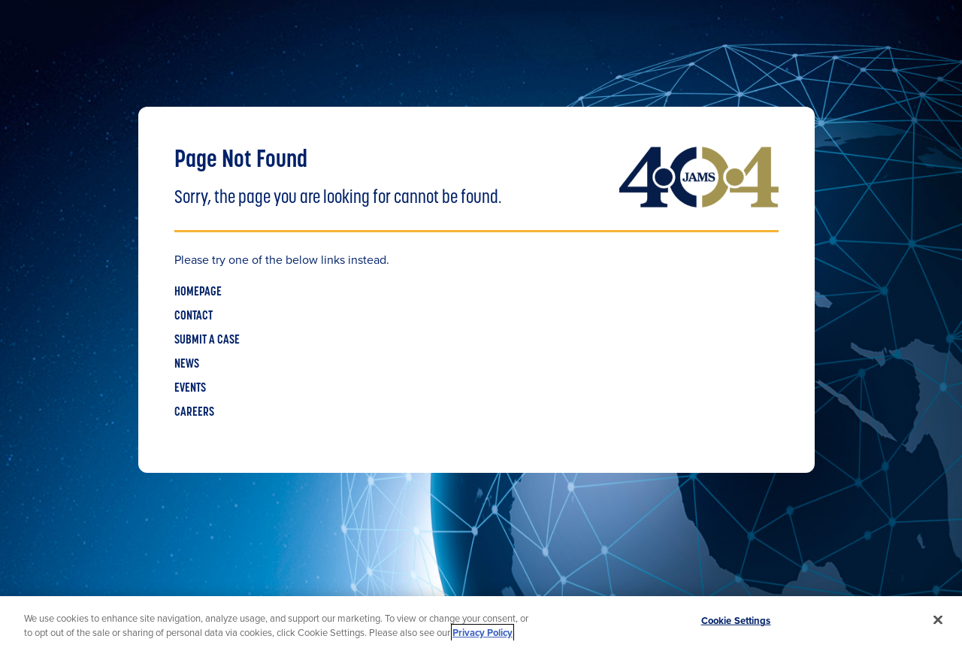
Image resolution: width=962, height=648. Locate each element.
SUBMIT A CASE (207, 341)
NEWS (186, 365)
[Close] (937, 620)
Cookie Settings (736, 620)
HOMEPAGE (198, 292)
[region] (481, 622)
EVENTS (190, 389)
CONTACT (193, 316)
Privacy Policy (482, 632)
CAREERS (194, 413)
